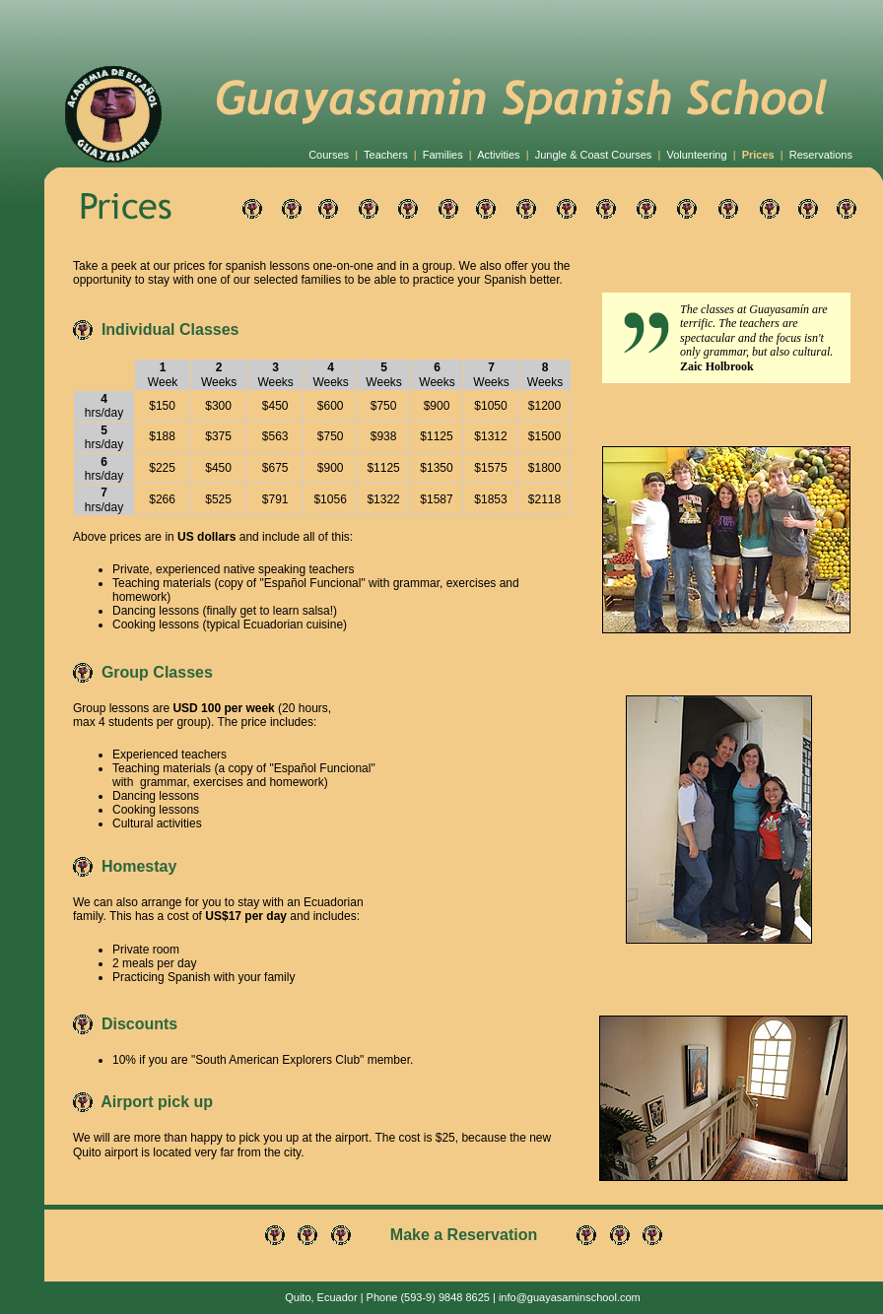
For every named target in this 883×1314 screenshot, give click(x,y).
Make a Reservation (463, 1234)
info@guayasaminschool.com (570, 1297)
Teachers (386, 155)
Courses (328, 155)
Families (443, 155)
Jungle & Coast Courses (593, 155)
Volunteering (696, 155)
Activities (498, 155)
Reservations (820, 155)
